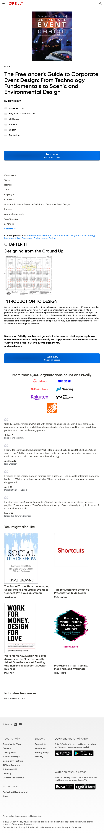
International (11, 786)
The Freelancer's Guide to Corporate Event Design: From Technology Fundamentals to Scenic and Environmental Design (49, 236)
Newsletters (40, 748)
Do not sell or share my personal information (22, 816)
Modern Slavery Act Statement (68, 827)
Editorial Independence (42, 827)
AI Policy (39, 756)
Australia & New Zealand (15, 791)
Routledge (14, 135)
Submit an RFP (10, 769)
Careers (7, 748)
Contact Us (40, 744)
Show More (10, 229)
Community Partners (13, 760)
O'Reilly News (9, 752)
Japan (6, 796)
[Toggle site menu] (3, 3)
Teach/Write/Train (12, 744)
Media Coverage (11, 756)
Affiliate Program (11, 765)
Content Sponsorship (13, 777)
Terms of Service (10, 827)
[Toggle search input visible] (100, 3)
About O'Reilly (11, 738)
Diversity (7, 773)
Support (40, 738)
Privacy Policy (41, 752)
